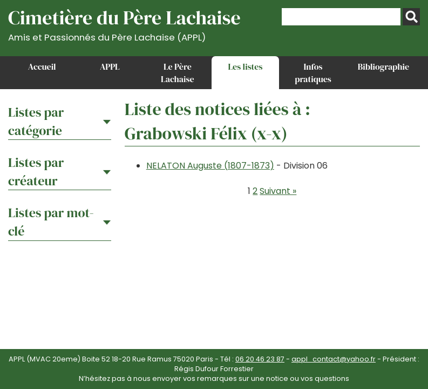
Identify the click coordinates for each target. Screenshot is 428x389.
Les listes (245, 66)
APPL (110, 66)
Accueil (42, 66)
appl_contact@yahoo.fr (333, 359)
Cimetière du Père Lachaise (124, 23)
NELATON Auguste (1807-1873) (210, 165)
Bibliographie (383, 66)
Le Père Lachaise (177, 72)
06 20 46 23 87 (259, 359)
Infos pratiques (313, 72)
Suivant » (278, 191)
